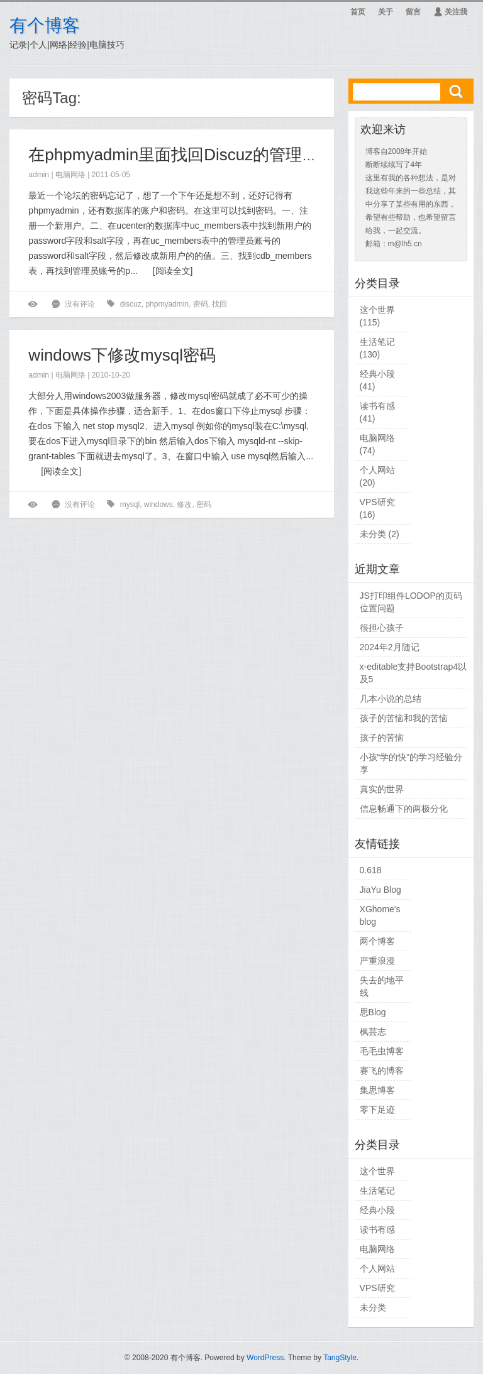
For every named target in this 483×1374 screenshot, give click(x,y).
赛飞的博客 (382, 1071)
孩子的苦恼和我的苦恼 (404, 718)
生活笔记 (377, 342)
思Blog (373, 1012)
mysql (130, 504)
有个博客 (44, 25)
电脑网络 (70, 174)
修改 (184, 504)
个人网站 (377, 470)
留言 (413, 12)
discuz (131, 304)
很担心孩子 (382, 628)
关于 (385, 12)
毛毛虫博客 (382, 1051)
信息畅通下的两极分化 (404, 809)
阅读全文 (173, 271)
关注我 (450, 12)
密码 (200, 304)
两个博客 (377, 941)
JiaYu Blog (380, 890)
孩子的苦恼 (382, 738)
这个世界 (377, 310)
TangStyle (340, 1357)
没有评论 (80, 304)
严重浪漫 (377, 961)
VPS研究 (377, 502)
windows (158, 504)
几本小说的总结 (390, 699)
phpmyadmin (167, 304)
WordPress (265, 1357)
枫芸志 (373, 1032)
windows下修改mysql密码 (122, 355)
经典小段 (377, 374)
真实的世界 (382, 789)
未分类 (373, 534)
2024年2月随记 (389, 647)
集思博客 (377, 1090)
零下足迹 (377, 1109)
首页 (357, 12)
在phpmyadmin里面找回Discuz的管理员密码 (189, 154)
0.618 (371, 870)
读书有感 (377, 406)
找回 (219, 304)
